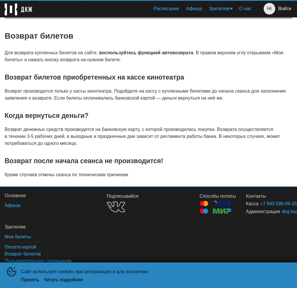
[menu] (146, 8)
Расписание (166, 8)
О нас (245, 8)
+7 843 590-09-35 (269, 203)
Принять (30, 279)
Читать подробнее (63, 279)
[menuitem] (166, 8)
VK (116, 206)
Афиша (194, 8)
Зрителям (219, 8)
